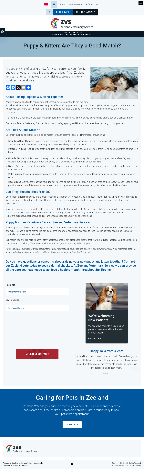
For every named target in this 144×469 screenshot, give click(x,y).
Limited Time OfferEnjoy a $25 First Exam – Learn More (71, 34)
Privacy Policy (26, 463)
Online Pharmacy (85, 12)
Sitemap (14, 466)
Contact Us (72, 425)
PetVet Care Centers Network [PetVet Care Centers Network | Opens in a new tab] (130, 466)
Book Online (62, 12)
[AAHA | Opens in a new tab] (47, 4)
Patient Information (17, 292)
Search (7, 466)
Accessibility (39, 463)
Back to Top (23, 466)
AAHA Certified (37, 354)
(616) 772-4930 (94, 4)
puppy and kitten (19, 227)
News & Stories (12, 300)
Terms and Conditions (11, 463)
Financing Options (16, 308)
